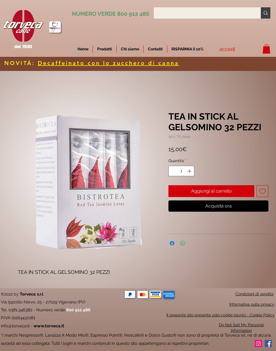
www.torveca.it (49, 325)
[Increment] (189, 171)
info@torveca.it (15, 325)
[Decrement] (172, 171)
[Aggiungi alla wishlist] (262, 191)
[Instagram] (258, 343)
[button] (187, 49)
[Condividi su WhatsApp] (182, 243)
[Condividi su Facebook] (172, 243)
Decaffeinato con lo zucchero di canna (108, 63)
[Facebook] (268, 343)
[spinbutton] (181, 171)
